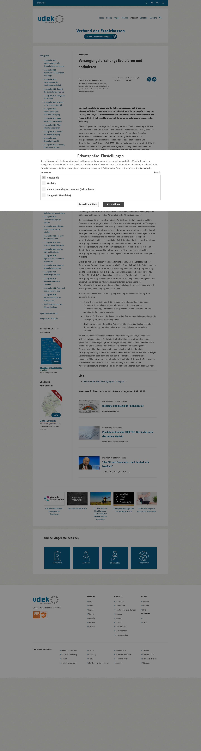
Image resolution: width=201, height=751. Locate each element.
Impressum (45, 172)
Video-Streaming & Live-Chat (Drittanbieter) (71, 189)
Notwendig (53, 177)
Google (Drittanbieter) (59, 195)
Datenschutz (145, 168)
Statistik (51, 183)
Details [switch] (157, 172)
